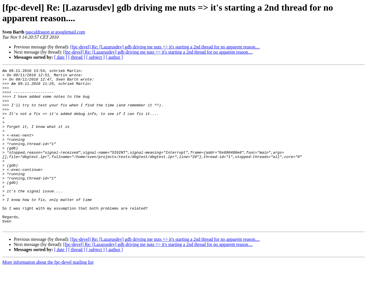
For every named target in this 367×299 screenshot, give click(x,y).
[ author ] (114, 57)
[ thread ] (76, 57)
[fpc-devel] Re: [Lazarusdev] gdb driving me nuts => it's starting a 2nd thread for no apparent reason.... (165, 46)
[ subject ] (95, 57)
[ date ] (60, 57)
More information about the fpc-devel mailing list (47, 294)
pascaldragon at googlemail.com (55, 32)
